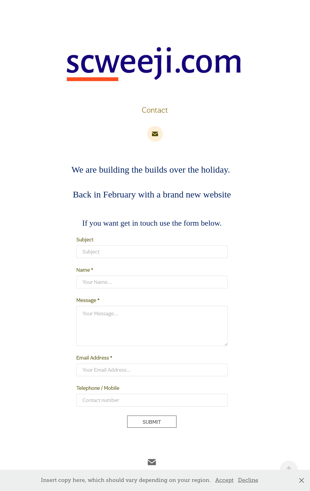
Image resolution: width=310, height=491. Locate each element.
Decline (248, 480)
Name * (85, 270)
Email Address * (94, 357)
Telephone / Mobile (97, 388)
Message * (88, 300)
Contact (155, 109)
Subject (85, 239)
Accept (224, 480)
